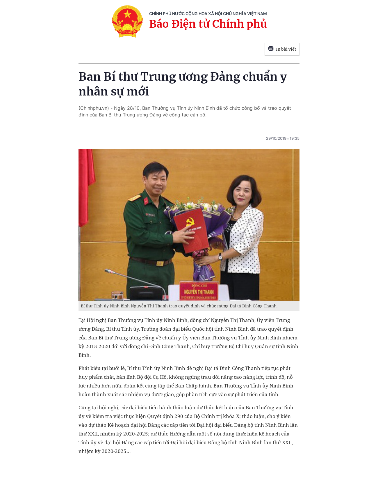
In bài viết (282, 49)
